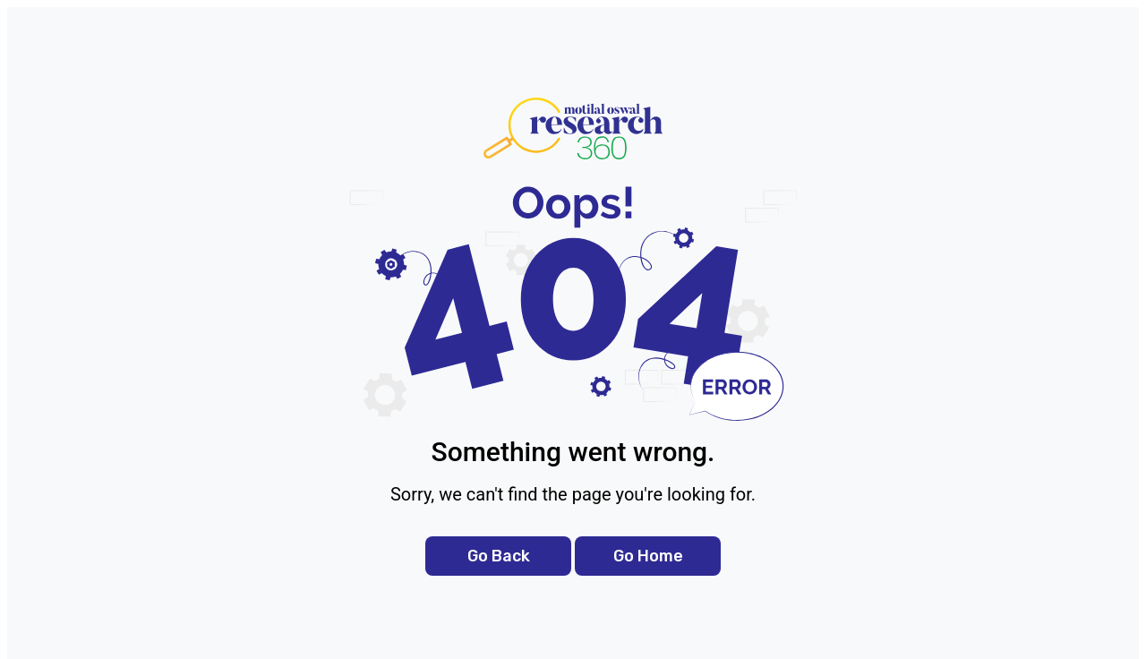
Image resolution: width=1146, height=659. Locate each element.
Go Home (648, 556)
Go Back (498, 556)
